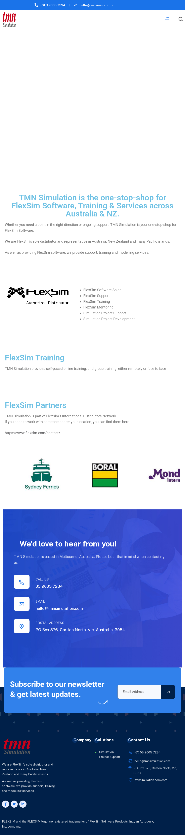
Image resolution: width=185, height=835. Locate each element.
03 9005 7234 (49, 586)
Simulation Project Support (109, 754)
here (125, 422)
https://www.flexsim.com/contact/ (32, 433)
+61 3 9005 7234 (52, 5)
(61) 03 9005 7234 (148, 752)
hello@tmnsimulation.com (99, 5)
